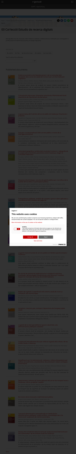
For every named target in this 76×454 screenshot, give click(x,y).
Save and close (38, 241)
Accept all (30, 237)
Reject (46, 237)
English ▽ (14, 210)
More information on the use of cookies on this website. (27, 222)
